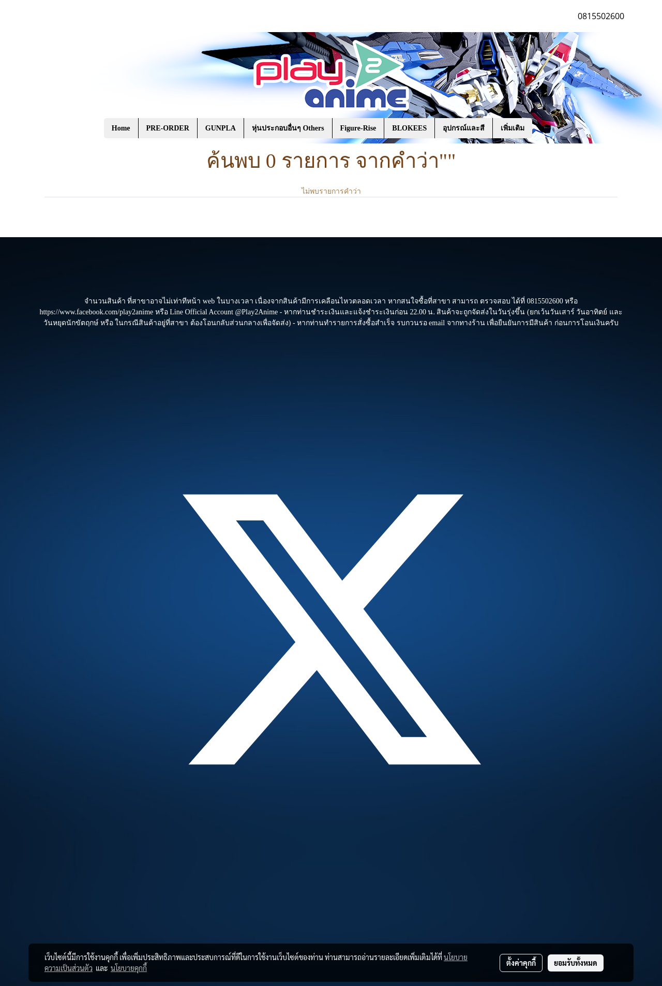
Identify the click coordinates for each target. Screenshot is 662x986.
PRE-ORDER (167, 128)
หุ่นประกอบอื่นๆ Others (288, 128)
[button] (547, 128)
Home (121, 128)
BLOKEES (409, 128)
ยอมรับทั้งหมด (575, 962)
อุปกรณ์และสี (464, 128)
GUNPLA (220, 128)
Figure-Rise (358, 128)
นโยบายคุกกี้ (129, 968)
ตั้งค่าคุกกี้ (521, 962)
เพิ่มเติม (512, 128)
